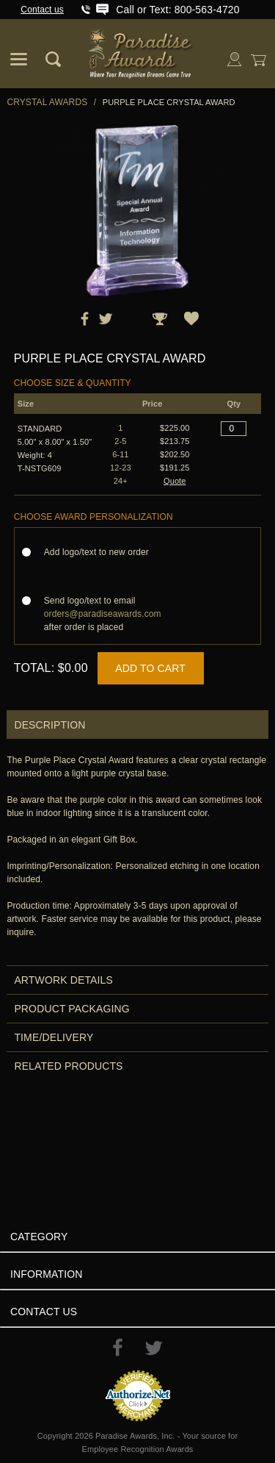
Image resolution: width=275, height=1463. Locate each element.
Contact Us (43, 1311)
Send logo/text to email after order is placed (102, 614)
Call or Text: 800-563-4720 (177, 9)
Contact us (42, 9)
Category (38, 1236)
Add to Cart (150, 668)
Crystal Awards (47, 102)
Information (46, 1274)
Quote (175, 480)
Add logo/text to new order (101, 552)
